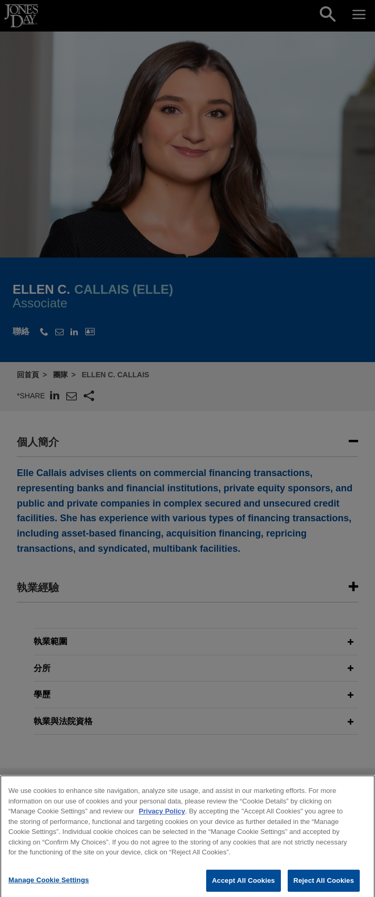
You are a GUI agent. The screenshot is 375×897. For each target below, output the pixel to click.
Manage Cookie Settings (48, 885)
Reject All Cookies (323, 886)
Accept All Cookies (243, 886)
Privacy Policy (162, 817)
